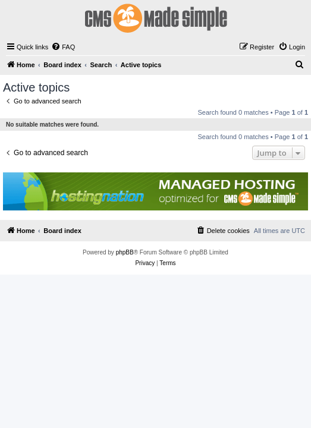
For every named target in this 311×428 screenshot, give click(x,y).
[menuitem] (63, 47)
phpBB (125, 252)
